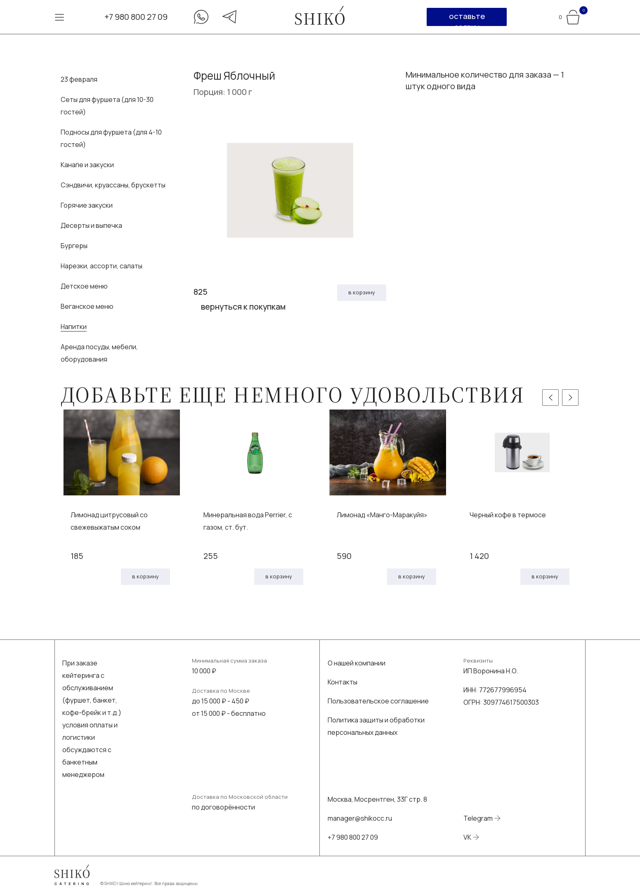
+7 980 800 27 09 (136, 16)
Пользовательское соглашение (378, 701)
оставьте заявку (467, 18)
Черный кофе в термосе (508, 514)
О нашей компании (356, 663)
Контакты (342, 682)
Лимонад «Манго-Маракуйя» (382, 514)
